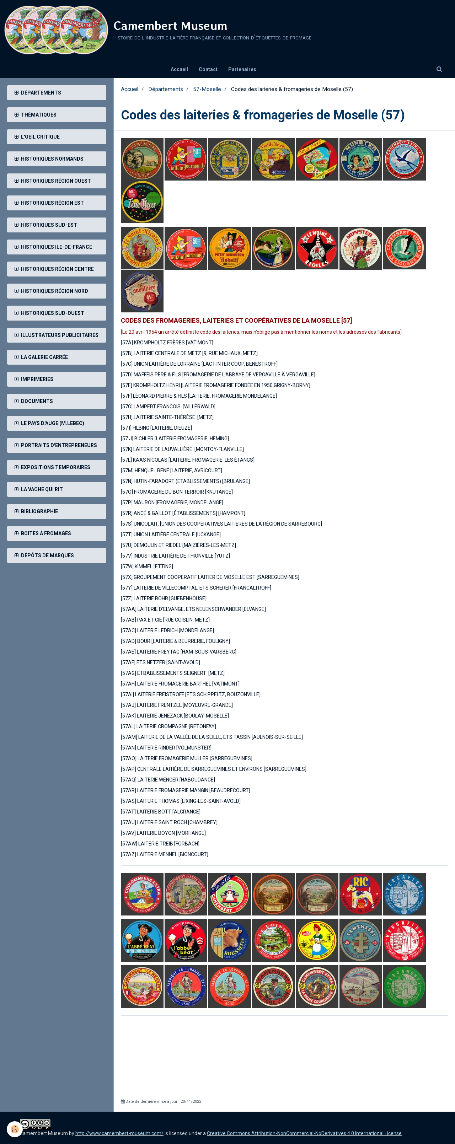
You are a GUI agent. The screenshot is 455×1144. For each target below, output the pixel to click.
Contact (208, 69)
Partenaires (242, 69)
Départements (165, 89)
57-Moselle (207, 89)
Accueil (179, 69)
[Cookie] (15, 1129)
